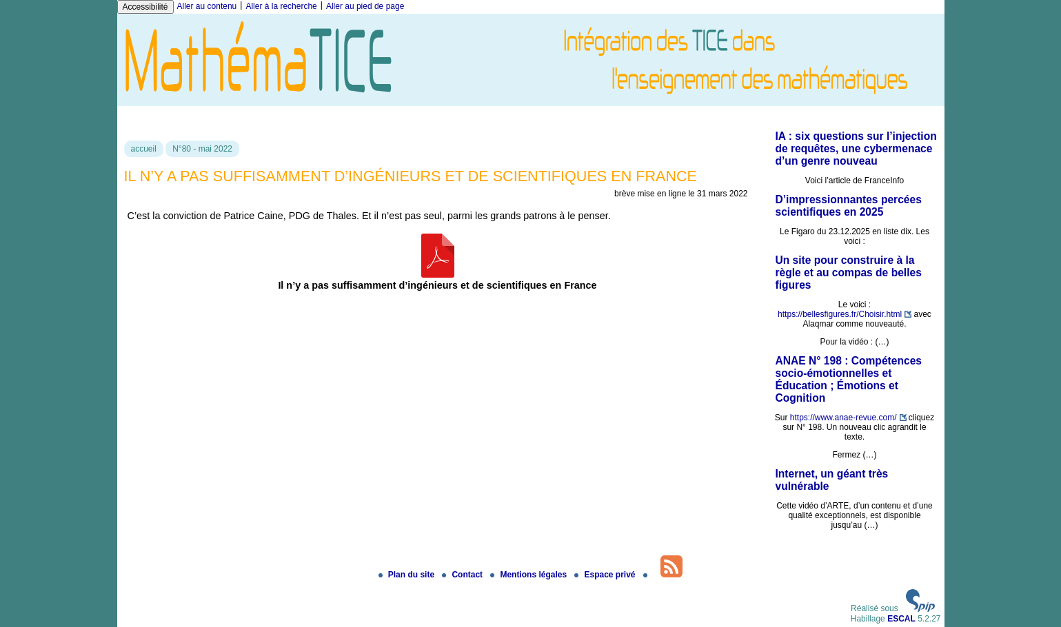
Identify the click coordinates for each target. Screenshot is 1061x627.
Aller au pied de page (365, 6)
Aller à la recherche (280, 6)
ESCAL (901, 619)
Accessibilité (145, 7)
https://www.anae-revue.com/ (843, 417)
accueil (143, 149)
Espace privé (605, 574)
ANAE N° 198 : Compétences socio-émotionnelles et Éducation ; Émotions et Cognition (849, 379)
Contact (463, 574)
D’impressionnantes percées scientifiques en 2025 (849, 206)
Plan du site (407, 574)
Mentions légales (529, 574)
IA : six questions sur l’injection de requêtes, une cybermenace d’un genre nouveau (856, 148)
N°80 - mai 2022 (202, 149)
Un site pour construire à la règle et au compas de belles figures (849, 272)
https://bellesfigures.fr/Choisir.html (840, 314)
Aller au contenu (207, 6)
